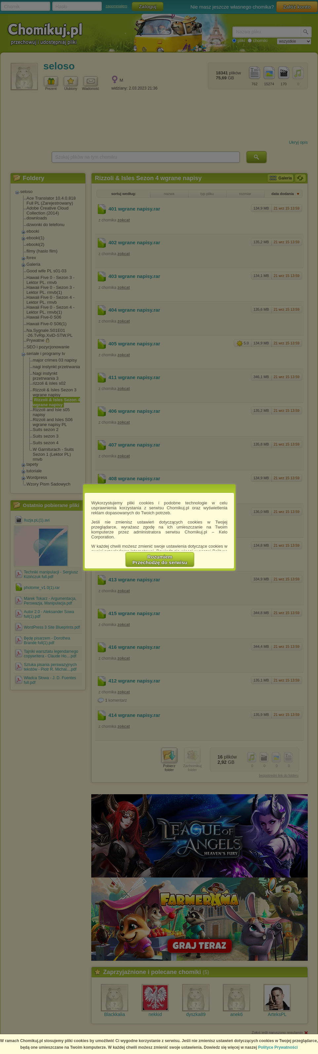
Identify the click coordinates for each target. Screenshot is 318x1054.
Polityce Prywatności (278, 1047)
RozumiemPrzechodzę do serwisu (160, 559)
